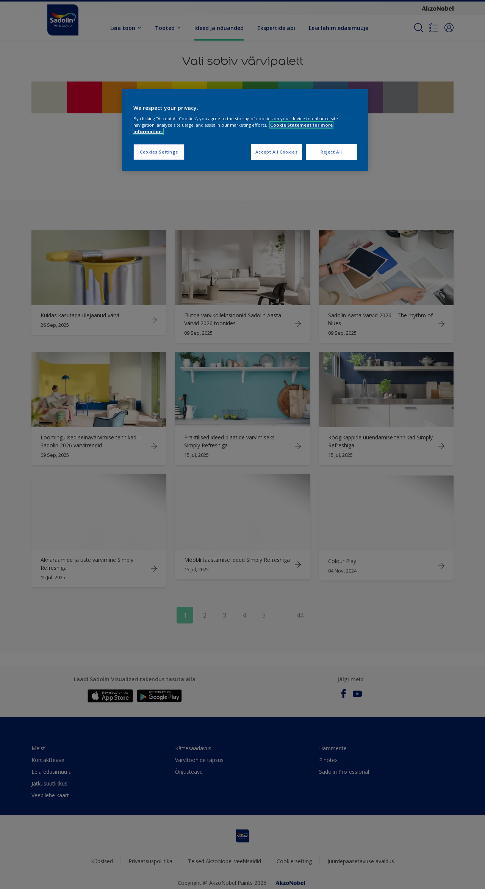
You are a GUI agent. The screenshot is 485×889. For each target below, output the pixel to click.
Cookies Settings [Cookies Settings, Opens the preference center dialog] (159, 152)
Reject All (331, 152)
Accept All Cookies (276, 152)
